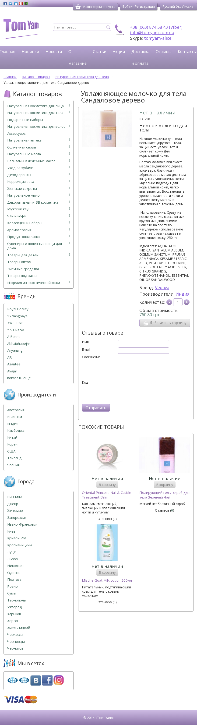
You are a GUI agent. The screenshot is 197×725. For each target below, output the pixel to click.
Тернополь (16, 600)
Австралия (16, 410)
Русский (168, 6)
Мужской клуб (38, 209)
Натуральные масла (38, 154)
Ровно (12, 586)
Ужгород (14, 607)
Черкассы (15, 634)
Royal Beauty (17, 309)
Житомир (15, 510)
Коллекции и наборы (38, 223)
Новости (54, 51)
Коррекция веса (38, 181)
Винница (14, 497)
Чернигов (15, 648)
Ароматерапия (38, 230)
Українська (184, 6)
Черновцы (16, 641)
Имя (85, 342)
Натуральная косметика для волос (38, 126)
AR (9, 357)
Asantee (14, 364)
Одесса (13, 572)
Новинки (30, 51)
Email (86, 349)
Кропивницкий (19, 545)
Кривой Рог (16, 538)
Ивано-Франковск (22, 524)
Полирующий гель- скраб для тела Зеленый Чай (164, 494)
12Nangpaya (17, 316)
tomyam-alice (157, 38)
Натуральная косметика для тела (38, 112)
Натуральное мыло (38, 195)
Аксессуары (16, 133)
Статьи (99, 51)
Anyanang (15, 350)
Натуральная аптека (38, 140)
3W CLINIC (16, 323)
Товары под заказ (22, 275)
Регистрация (145, 6)
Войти (127, 6)
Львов (12, 559)
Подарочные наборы (25, 119)
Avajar (12, 371)
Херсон (13, 621)
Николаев (15, 565)
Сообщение (91, 357)
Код (85, 382)
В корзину (107, 484)
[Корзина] (78, 6)
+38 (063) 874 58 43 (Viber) (156, 27)
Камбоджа (16, 430)
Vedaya (162, 287)
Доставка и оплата (140, 57)
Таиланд (14, 458)
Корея (12, 444)
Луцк (11, 552)
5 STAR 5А (15, 330)
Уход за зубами (38, 168)
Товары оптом (19, 262)
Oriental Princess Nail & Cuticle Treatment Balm (106, 494)
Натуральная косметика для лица (38, 106)
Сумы (11, 593)
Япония (13, 465)
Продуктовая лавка (38, 236)
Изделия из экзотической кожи (38, 282)
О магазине (77, 57)
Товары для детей (38, 255)
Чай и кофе (38, 216)
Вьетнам (14, 416)
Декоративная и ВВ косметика (38, 202)
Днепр (12, 504)
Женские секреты (38, 188)
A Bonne (14, 336)
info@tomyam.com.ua (152, 32)
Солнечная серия (38, 147)
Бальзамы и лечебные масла (38, 161)
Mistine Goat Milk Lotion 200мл (107, 580)
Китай (12, 437)
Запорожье (16, 517)
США (11, 451)
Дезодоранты (38, 175)
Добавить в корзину (164, 322)
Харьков (14, 614)
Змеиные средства (23, 269)
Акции (119, 51)
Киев (11, 531)
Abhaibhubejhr (18, 343)
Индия (183, 294)
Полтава (14, 579)
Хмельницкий (18, 628)
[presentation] (117, 394)
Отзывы (164, 51)
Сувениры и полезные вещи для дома (38, 246)
